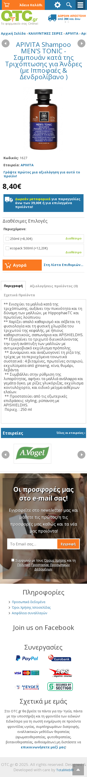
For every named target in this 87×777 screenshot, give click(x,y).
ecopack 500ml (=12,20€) (42, 250)
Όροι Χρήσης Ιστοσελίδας (31, 607)
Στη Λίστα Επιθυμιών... (63, 265)
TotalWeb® (65, 770)
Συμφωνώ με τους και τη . (43, 564)
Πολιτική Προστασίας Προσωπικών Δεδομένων (43, 566)
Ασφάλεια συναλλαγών (29, 613)
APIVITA (27, 165)
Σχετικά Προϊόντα (19, 295)
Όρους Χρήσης (55, 560)
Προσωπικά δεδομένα (28, 602)
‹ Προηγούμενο (5, 42)
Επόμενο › (81, 42)
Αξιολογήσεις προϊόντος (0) (54, 286)
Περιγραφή (13, 286)
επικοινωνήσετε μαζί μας (43, 747)
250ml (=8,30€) (42, 238)
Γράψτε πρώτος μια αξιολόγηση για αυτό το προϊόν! (41, 174)
